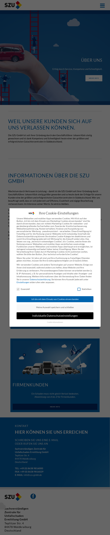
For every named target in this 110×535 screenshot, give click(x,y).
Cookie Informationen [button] (55, 321)
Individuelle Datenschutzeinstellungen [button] (55, 314)
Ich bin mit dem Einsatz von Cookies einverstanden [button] (55, 297)
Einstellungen (23, 280)
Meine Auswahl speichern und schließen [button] (55, 305)
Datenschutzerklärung (40, 277)
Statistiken (84, 287)
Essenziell (23, 287)
